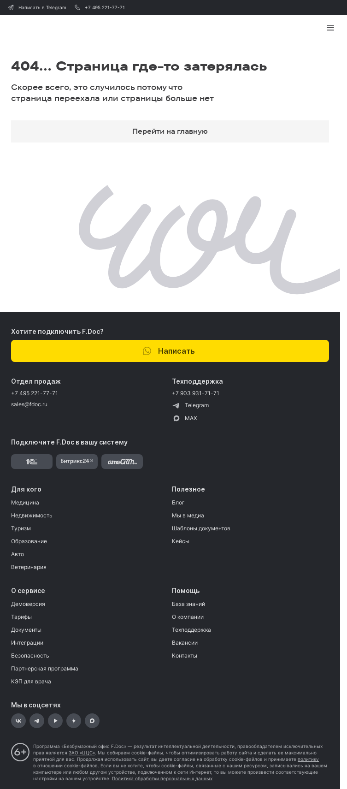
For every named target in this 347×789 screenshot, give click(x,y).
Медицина (25, 502)
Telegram (190, 405)
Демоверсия (28, 603)
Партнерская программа (44, 668)
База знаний (188, 603)
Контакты (184, 655)
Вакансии (185, 642)
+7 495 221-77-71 (99, 7)
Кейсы (180, 541)
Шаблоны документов (201, 528)
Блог (178, 502)
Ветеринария (29, 567)
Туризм (21, 528)
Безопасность (30, 655)
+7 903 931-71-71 (195, 393)
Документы (26, 629)
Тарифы (21, 616)
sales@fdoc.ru (29, 404)
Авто (17, 554)
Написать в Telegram (36, 7)
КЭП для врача (31, 681)
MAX (184, 418)
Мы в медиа (188, 515)
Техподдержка (191, 629)
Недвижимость (32, 515)
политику (308, 759)
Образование (29, 541)
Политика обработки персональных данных (162, 778)
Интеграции (27, 642)
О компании (188, 616)
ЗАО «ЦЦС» (82, 752)
